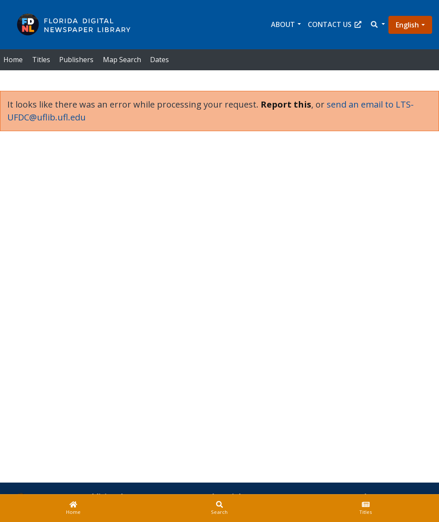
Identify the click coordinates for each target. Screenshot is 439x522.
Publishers (76, 59)
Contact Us (334, 24)
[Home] (73, 508)
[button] (377, 24)
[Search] (219, 508)
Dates (159, 59)
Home (13, 59)
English (407, 25)
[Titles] (366, 508)
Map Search (122, 59)
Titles (41, 59)
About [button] (283, 24)
